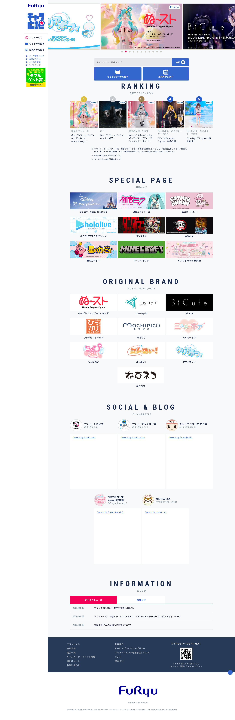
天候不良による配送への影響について (112, 624)
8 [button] (149, 52)
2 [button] (126, 52)
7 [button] (145, 52)
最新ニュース (73, 660)
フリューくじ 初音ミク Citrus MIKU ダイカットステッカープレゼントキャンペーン (137, 616)
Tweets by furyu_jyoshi (180, 437)
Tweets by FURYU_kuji (84, 437)
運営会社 (119, 660)
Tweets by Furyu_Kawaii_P (110, 512)
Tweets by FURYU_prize (133, 437)
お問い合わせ (34, 59)
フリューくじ (35, 37)
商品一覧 (71, 652)
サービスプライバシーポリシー (130, 648)
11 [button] (161, 52)
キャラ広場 (36, 21)
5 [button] (137, 52)
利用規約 (119, 644)
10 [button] (157, 52)
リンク (118, 656)
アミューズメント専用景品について (132, 652)
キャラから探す (37, 43)
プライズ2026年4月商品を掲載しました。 (115, 607)
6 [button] (141, 52)
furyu (36, 6)
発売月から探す (37, 49)
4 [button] (133, 52)
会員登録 (71, 648)
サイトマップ (34, 65)
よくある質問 (34, 62)
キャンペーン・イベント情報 (81, 656)
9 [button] (153, 52)
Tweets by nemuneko (155, 512)
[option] (141, 26)
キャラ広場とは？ (36, 56)
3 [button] (130, 52)
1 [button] (122, 52)
